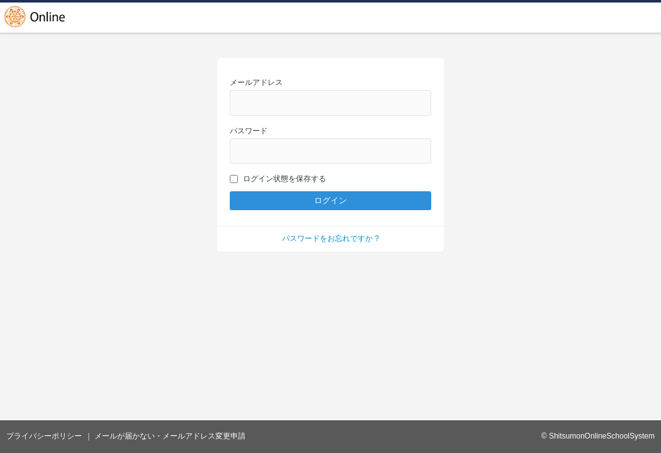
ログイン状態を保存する (278, 178)
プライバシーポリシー (44, 436)
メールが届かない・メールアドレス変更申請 (170, 436)
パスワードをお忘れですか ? (330, 238)
